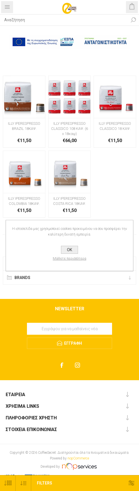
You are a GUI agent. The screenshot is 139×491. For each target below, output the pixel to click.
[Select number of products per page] (8, 483)
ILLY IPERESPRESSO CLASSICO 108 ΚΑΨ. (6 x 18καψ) (69, 128)
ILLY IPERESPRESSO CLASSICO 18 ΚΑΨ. (115, 126)
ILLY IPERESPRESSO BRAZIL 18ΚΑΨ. (24, 126)
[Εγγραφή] (69, 329)
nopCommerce (78, 458)
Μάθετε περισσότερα (69, 259)
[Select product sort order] (23, 483)
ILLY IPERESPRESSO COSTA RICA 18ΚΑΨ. (69, 201)
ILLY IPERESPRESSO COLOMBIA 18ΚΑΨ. (24, 201)
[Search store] (64, 20)
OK (69, 249)
